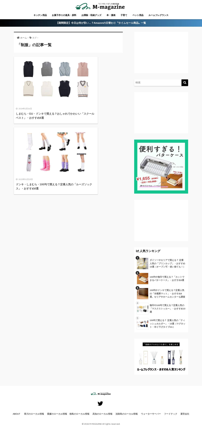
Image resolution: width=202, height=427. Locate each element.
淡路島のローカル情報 (127, 414)
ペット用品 (137, 15)
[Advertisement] (160, 55)
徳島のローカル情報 (79, 414)
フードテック (170, 414)
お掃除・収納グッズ (91, 15)
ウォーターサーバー (151, 414)
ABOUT (16, 414)
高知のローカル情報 (102, 414)
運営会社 (184, 414)
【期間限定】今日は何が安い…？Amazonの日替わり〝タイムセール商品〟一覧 (101, 23)
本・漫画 (111, 15)
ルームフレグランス (158, 15)
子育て (124, 15)
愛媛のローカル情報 (57, 414)
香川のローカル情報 (34, 414)
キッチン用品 (40, 15)
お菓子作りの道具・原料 (64, 15)
